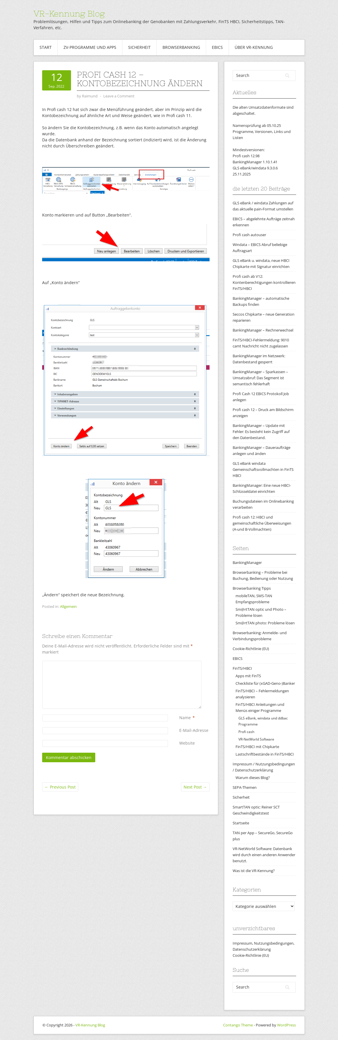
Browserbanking (181, 47)
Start (46, 47)
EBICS (217, 47)
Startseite (241, 823)
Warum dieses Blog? (253, 777)
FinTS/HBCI (242, 668)
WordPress (286, 1025)
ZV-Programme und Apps (90, 47)
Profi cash (246, 731)
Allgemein (68, 606)
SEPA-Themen (245, 787)
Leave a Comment (119, 96)
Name (185, 718)
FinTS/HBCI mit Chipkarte (257, 746)
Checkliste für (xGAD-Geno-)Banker (265, 683)
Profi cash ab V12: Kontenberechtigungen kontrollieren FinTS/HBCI (264, 282)
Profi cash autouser (249, 234)
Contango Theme (238, 1025)
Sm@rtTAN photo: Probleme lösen (265, 623)
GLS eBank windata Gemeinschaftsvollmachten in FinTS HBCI (263, 469)
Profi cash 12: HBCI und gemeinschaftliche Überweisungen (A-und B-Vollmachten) (262, 523)
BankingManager (247, 562)
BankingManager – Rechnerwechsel (263, 330)
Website (187, 743)
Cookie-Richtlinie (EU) (251, 648)
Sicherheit (139, 47)
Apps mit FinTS (248, 675)
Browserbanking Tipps (252, 588)
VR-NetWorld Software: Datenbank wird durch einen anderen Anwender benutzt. (264, 854)
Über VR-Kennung (254, 47)
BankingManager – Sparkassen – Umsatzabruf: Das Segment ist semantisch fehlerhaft (260, 377)
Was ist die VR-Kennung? (254, 870)
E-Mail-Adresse (193, 730)
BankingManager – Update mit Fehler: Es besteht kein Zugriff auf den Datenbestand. (261, 431)
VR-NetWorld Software (256, 739)
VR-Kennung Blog (69, 13)
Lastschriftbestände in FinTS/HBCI (265, 754)
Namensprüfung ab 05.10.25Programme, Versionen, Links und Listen (262, 131)
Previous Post (60, 787)
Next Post (195, 787)
